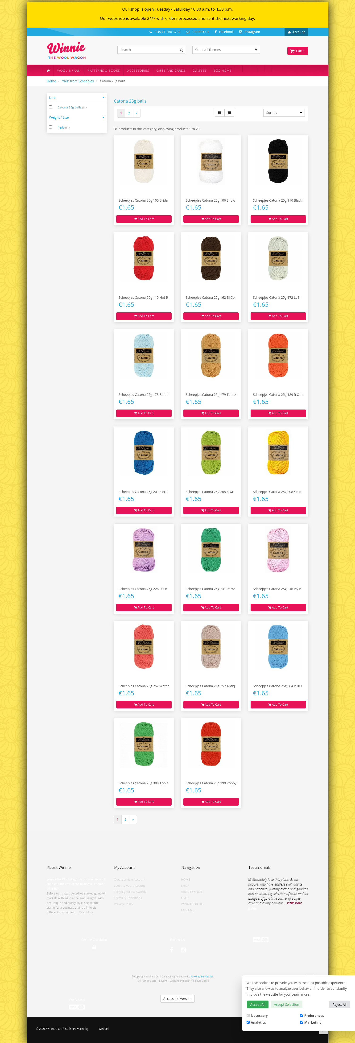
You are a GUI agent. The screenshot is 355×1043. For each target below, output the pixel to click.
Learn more (301, 994)
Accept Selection (286, 1004)
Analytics (256, 1022)
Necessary (257, 1015)
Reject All (340, 1004)
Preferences (312, 1015)
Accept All (257, 1004)
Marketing (310, 1022)
